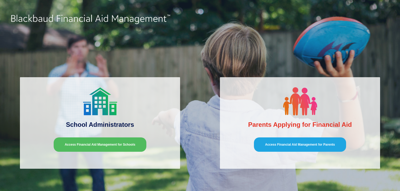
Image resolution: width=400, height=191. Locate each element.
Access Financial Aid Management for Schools (100, 144)
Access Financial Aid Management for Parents (300, 144)
